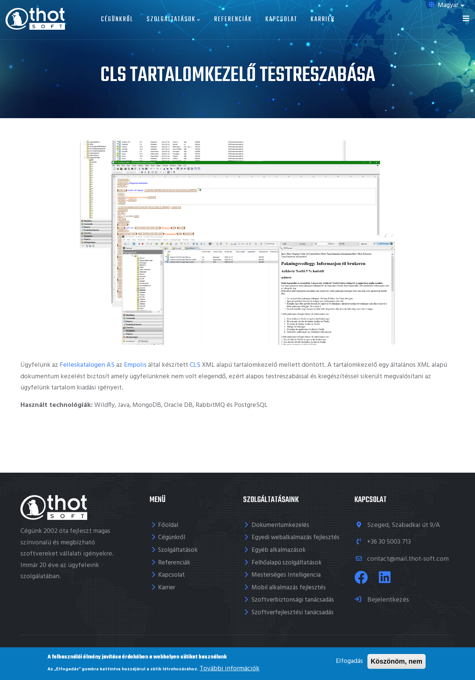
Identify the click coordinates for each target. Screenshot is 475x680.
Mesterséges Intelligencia (286, 575)
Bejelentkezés (387, 600)
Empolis (135, 365)
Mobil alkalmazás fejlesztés (289, 588)
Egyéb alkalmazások (279, 550)
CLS (195, 365)
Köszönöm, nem (396, 661)
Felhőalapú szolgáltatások (287, 563)
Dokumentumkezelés (280, 525)
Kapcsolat (281, 19)
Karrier (323, 19)
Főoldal (168, 525)
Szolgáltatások (174, 19)
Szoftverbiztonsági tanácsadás (293, 600)
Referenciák (233, 19)
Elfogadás (349, 661)
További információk (229, 668)
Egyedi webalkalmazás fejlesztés (296, 537)
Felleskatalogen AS (87, 365)
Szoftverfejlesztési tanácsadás (293, 613)
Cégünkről (117, 19)
